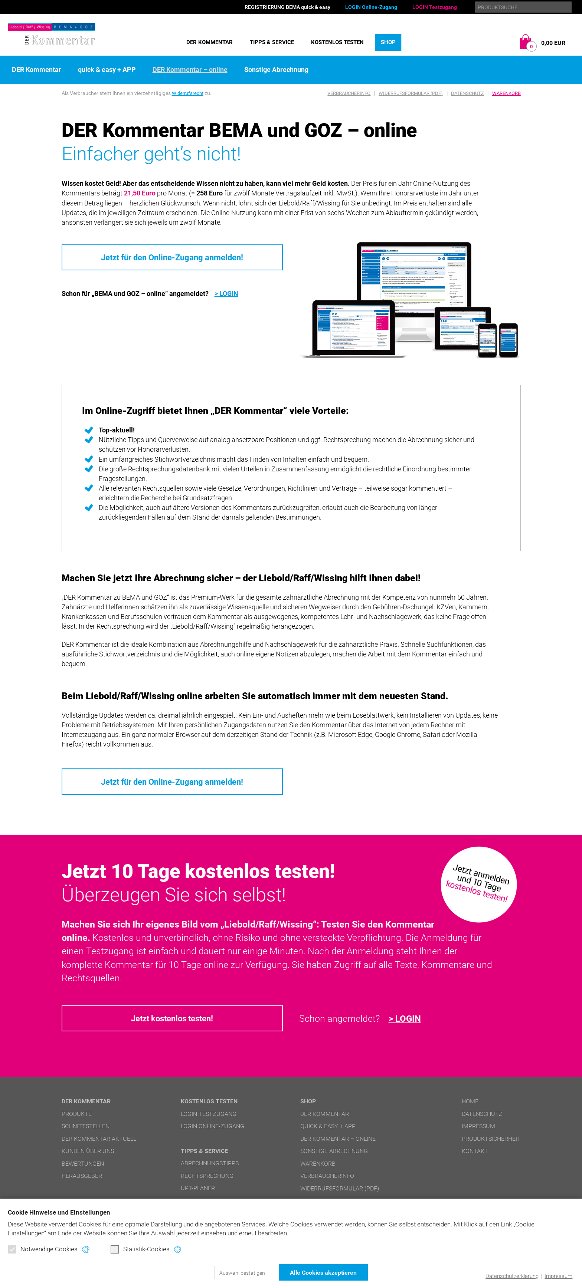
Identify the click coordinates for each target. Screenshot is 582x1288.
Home (470, 1101)
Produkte (77, 1114)
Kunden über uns (88, 1151)
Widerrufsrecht (189, 93)
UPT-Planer (198, 1188)
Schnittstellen (85, 1126)
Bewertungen (83, 1163)
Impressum (558, 1276)
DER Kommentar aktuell (99, 1139)
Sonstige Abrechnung (276, 69)
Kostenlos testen (337, 42)
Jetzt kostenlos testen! (172, 1019)
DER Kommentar (209, 42)
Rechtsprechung (207, 1176)
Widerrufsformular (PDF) (411, 93)
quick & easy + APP (107, 69)
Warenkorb (506, 93)
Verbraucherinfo (348, 93)
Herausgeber (82, 1176)
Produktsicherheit (491, 1139)
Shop (388, 42)
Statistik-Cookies (140, 1249)
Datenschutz (467, 93)
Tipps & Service (272, 42)
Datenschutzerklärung (512, 1276)
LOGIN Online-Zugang (371, 7)
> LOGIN (226, 294)
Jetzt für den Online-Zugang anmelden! (172, 257)
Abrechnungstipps (210, 1163)
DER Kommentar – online (190, 69)
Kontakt (475, 1151)
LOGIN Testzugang (434, 7)
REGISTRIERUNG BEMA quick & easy (287, 7)
